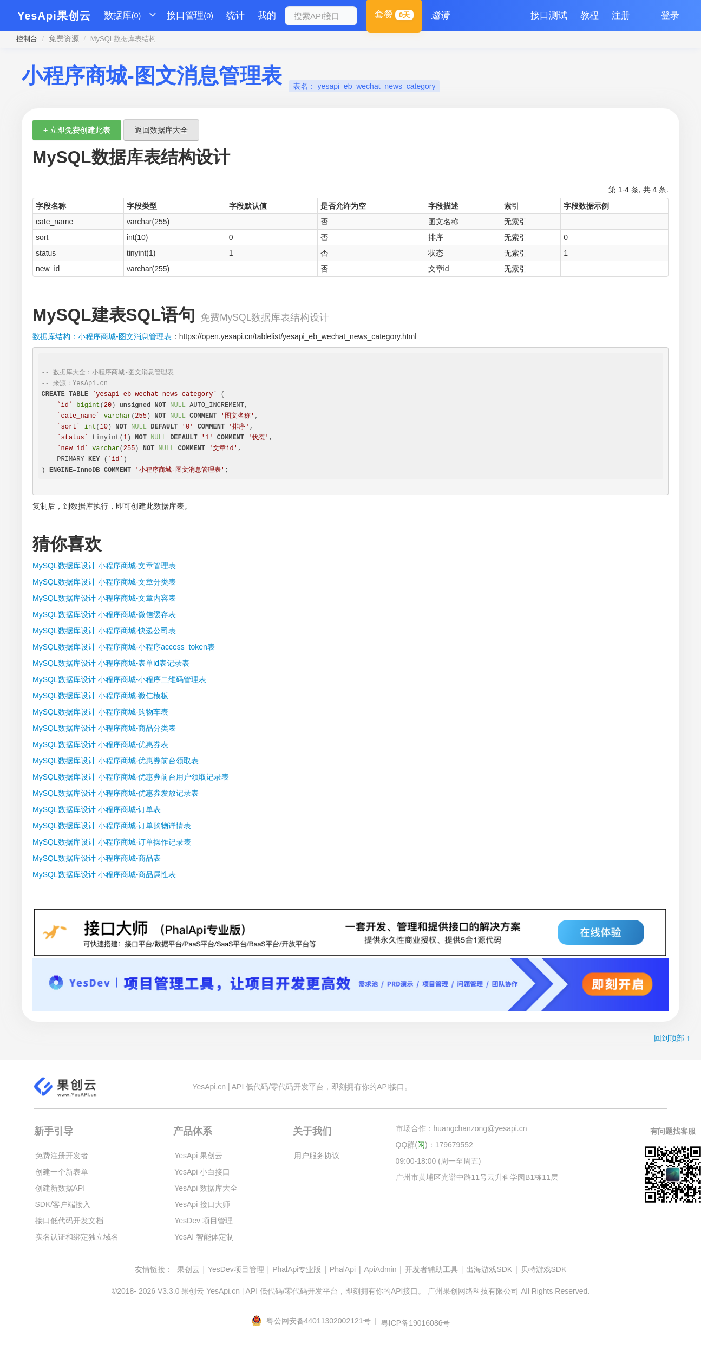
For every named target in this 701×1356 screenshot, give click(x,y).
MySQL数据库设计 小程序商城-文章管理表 (104, 565)
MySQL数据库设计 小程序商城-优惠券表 (100, 744)
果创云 (188, 1269)
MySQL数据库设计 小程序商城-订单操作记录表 (111, 842)
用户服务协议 (316, 1155)
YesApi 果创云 (198, 1155)
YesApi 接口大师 (202, 1204)
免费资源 (64, 38)
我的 (267, 15)
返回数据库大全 (161, 130)
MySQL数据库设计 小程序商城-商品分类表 (104, 728)
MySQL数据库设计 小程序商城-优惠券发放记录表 (115, 793)
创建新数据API (60, 1188)
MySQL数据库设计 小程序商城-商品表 (96, 858)
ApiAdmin (380, 1269)
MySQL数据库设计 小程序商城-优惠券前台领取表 (115, 760)
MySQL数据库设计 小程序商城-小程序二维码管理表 (119, 679)
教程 (589, 15)
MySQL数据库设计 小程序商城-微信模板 (100, 695)
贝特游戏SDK (544, 1269)
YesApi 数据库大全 (206, 1188)
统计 (235, 15)
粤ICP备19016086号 (415, 1323)
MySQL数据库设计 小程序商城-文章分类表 (104, 582)
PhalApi (343, 1269)
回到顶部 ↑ (672, 1038)
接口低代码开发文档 (69, 1220)
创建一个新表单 (61, 1171)
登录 (670, 15)
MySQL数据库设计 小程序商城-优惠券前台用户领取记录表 (130, 777)
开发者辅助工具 (431, 1269)
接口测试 (548, 15)
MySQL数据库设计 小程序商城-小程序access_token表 (123, 647)
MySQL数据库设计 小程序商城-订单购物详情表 (111, 825)
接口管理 (190, 15)
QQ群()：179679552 (434, 1144)
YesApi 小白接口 (202, 1171)
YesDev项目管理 (236, 1269)
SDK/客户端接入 (63, 1204)
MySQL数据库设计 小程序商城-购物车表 (100, 712)
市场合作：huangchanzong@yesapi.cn (461, 1128)
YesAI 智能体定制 (204, 1236)
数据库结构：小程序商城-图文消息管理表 (102, 336)
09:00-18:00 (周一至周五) (438, 1161)
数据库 (122, 15)
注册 (621, 15)
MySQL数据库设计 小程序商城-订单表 (96, 809)
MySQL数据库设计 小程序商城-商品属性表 (104, 874)
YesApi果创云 (54, 16)
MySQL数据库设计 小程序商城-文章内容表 (104, 598)
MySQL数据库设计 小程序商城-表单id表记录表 (110, 663)
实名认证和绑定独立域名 (77, 1236)
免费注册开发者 (61, 1155)
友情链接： (154, 1269)
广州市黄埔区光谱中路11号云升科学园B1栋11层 (477, 1177)
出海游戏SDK (489, 1269)
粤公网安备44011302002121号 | (315, 1320)
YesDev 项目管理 (203, 1220)
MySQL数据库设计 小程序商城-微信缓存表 (104, 614)
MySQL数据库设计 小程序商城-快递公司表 (104, 630)
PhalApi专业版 (296, 1269)
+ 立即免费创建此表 (76, 130)
